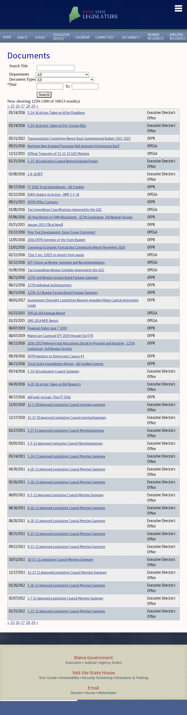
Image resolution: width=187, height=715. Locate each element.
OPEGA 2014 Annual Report (46, 321)
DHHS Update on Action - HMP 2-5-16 (53, 203)
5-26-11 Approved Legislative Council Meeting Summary (66, 490)
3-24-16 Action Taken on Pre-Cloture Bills (57, 134)
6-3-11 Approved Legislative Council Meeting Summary (65, 503)
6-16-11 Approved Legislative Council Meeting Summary (66, 516)
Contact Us (158, 47)
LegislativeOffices (61, 37)
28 (28, 106)
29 (33, 106)
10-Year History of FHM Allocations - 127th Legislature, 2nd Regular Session (80, 225)
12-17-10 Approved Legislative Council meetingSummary (67, 426)
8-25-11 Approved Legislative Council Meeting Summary (66, 542)
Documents (132, 37)
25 (12, 106)
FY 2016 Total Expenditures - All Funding (56, 195)
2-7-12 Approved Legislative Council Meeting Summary (65, 607)
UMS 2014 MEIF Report (43, 329)
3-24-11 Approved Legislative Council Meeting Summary (66, 465)
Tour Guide (47, 686)
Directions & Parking (131, 686)
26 (18, 106)
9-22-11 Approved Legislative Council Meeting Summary (66, 555)
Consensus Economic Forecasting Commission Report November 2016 (76, 256)
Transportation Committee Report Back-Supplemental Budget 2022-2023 (79, 147)
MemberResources (156, 36)
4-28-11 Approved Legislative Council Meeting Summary (66, 477)
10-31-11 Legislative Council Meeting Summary (60, 568)
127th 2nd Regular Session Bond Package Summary (63, 286)
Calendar (82, 37)
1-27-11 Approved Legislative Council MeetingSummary (66, 439)
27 (23, 106)
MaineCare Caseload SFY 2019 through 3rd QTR (60, 344)
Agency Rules (110, 671)
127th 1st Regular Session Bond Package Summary (63, 301)
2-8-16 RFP (35, 182)
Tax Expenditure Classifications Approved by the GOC (65, 218)
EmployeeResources (178, 36)
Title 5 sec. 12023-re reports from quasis (56, 263)
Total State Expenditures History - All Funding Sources (65, 372)
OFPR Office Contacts (43, 210)
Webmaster (107, 701)
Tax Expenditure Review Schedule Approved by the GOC (66, 278)
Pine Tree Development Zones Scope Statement (61, 241)
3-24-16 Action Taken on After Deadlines (56, 121)
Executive (73, 671)
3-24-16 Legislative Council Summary (53, 380)
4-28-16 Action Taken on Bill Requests (54, 392)
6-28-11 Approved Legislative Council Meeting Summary (66, 529)
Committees (105, 37)
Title (11, 111)
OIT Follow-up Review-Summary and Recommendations (66, 271)
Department (35, 111)
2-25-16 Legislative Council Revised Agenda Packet (63, 169)
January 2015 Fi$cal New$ (45, 233)
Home (7, 37)
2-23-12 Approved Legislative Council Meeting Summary (66, 619)
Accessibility (69, 686)
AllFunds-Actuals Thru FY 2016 (49, 405)
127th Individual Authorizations (50, 293)
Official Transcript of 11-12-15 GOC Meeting (58, 162)
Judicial (90, 671)
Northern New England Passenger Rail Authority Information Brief (74, 154)
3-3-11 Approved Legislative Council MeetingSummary (65, 452)
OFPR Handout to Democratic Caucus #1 (56, 364)
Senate (23, 37)
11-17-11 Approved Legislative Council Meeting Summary (67, 581)
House (41, 37)
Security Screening (97, 686)
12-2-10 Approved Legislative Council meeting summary (66, 413)
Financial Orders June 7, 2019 (47, 336)
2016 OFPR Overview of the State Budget (56, 248)
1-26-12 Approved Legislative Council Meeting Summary (66, 594)
